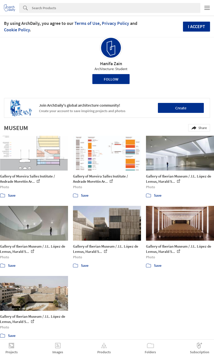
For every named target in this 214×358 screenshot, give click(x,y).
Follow (111, 79)
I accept (196, 26)
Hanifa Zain (111, 63)
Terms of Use (87, 23)
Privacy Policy (115, 23)
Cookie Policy (17, 30)
